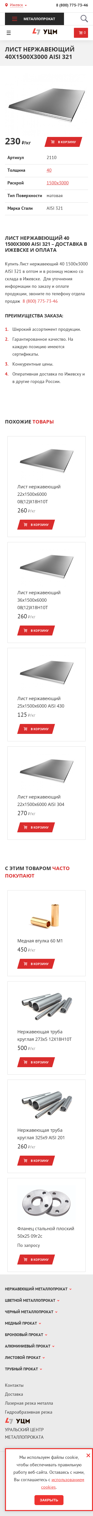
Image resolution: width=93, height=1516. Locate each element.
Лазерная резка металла (29, 1403)
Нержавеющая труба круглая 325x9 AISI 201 (41, 1133)
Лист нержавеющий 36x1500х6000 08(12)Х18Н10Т (39, 600)
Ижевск (16, 5)
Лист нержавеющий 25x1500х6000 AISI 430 (40, 702)
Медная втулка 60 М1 (40, 941)
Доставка (14, 1394)
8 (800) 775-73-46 (72, 5)
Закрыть (49, 1500)
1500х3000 (58, 183)
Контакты (14, 1386)
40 (49, 170)
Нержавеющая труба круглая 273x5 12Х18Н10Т (44, 1035)
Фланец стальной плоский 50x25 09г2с (45, 1232)
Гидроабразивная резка (28, 1412)
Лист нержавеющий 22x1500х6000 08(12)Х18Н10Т (39, 494)
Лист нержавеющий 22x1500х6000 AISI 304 (40, 800)
